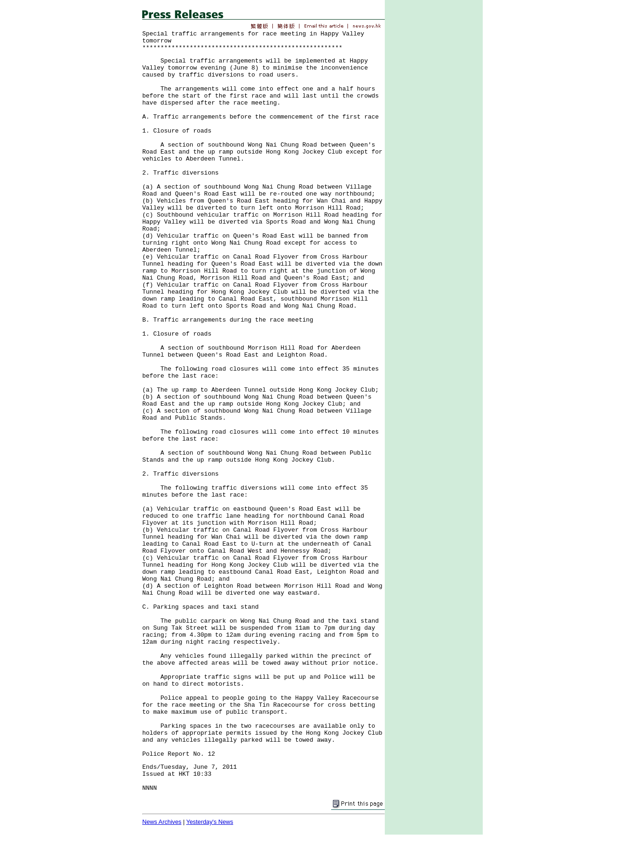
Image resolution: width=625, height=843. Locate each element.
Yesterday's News (209, 821)
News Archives (161, 821)
